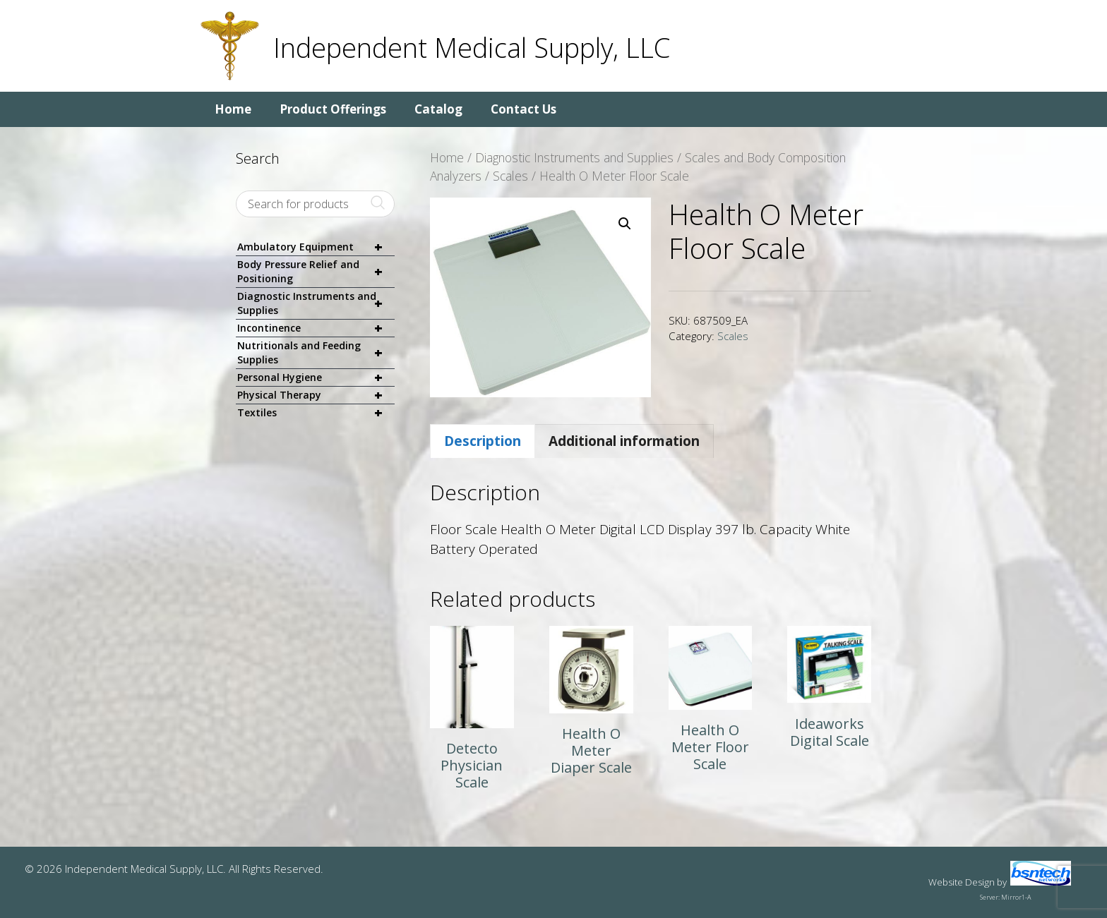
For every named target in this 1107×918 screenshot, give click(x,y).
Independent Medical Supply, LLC (471, 47)
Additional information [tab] (624, 441)
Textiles (316, 412)
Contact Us (523, 109)
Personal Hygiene (316, 378)
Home (233, 109)
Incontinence (316, 328)
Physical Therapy (316, 395)
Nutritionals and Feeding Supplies (316, 352)
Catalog (438, 109)
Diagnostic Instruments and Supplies (574, 157)
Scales (510, 175)
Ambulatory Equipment (316, 247)
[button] (625, 223)
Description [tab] (482, 441)
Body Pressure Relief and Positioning (316, 271)
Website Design (961, 882)
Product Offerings (333, 109)
